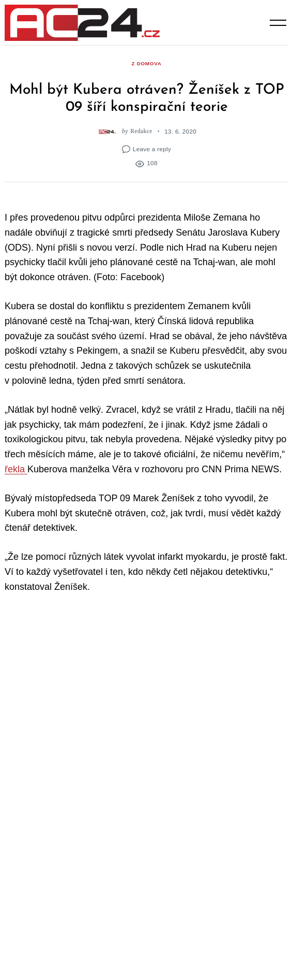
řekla (16, 469)
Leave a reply (152, 149)
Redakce (141, 131)
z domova (146, 63)
